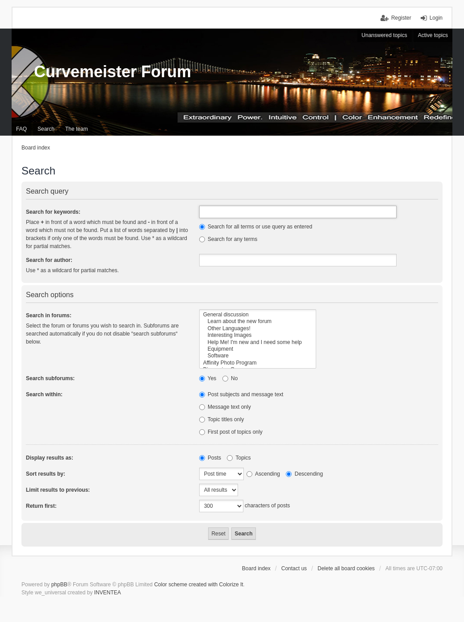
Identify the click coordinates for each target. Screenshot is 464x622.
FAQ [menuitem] (21, 129)
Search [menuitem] (46, 129)
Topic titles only (221, 419)
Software (258, 355)
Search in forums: (48, 315)
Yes (208, 378)
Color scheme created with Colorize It (198, 584)
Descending (304, 474)
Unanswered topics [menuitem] (384, 35)
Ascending (263, 474)
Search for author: (49, 260)
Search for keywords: (53, 212)
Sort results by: (45, 474)
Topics (239, 458)
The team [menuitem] (76, 129)
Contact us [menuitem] (294, 568)
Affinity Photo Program (258, 363)
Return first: (41, 506)
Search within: (44, 394)
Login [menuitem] (436, 18)
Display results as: (49, 458)
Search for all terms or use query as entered (255, 227)
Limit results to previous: (58, 490)
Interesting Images (258, 335)
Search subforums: (50, 378)
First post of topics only (231, 432)
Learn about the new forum (258, 321)
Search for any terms (228, 239)
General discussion (258, 314)
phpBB (59, 584)
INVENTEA (107, 592)
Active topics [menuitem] (433, 35)
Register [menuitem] (401, 18)
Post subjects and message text (241, 394)
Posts (210, 458)
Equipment (258, 349)
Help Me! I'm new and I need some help (258, 342)
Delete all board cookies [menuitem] (346, 568)
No (230, 378)
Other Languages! (258, 328)
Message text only (225, 407)
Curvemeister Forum (112, 71)
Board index (256, 568)
